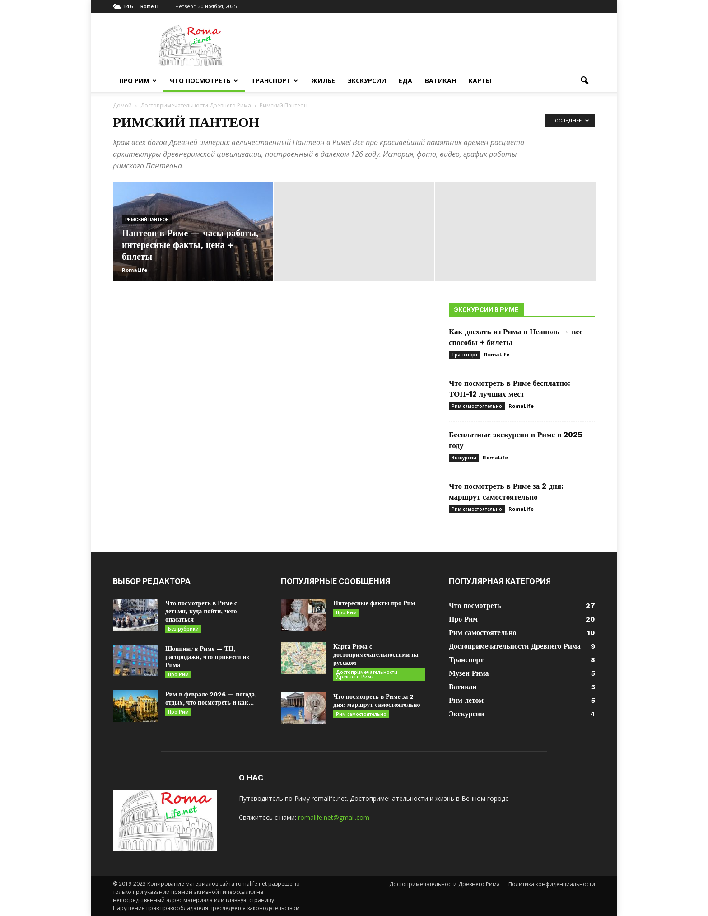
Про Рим (138, 80)
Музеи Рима (469, 673)
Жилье (323, 80)
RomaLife (134, 269)
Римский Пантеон (147, 219)
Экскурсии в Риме (486, 309)
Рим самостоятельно (477, 406)
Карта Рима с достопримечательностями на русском (375, 654)
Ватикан (440, 80)
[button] (584, 81)
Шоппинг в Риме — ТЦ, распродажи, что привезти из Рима (207, 656)
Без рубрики (183, 629)
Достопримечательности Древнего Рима (366, 674)
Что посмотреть (204, 80)
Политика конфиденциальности (551, 884)
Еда (405, 80)
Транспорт (274, 80)
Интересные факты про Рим (374, 603)
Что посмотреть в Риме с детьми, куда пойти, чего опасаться (201, 611)
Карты (480, 80)
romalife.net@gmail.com (333, 817)
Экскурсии (367, 80)
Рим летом (466, 700)
